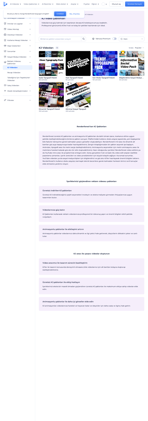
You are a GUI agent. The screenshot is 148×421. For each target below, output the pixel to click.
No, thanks (74, 14)
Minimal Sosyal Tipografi (76, 109)
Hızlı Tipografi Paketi (74, 78)
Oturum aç (116, 4)
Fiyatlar (87, 4)
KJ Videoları (12, 67)
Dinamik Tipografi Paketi (49, 109)
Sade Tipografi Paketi (48, 78)
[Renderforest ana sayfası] (5, 4)
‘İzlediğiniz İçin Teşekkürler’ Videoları (18, 79)
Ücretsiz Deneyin (135, 4)
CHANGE (60, 14)
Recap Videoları (13, 73)
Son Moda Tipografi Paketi (103, 78)
